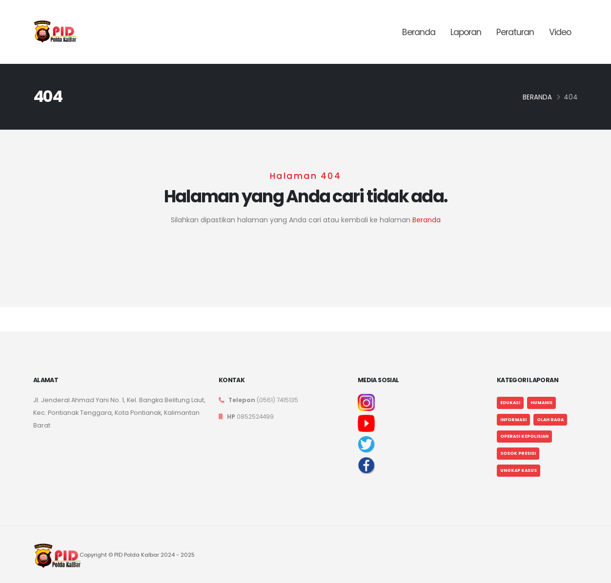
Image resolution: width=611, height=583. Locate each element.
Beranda (418, 32)
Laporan (465, 32)
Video (560, 32)
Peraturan (515, 32)
